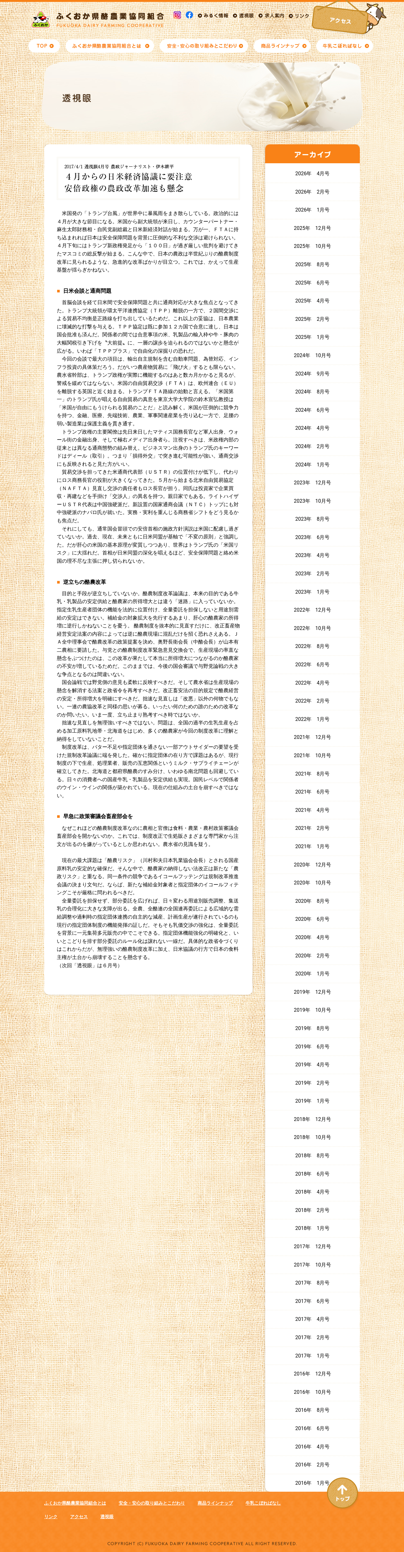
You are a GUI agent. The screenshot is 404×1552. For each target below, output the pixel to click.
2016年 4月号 (312, 1447)
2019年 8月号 (312, 1028)
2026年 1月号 (312, 210)
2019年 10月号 (312, 1010)
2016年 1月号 (312, 1483)
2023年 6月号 (312, 537)
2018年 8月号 (312, 1156)
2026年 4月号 (312, 174)
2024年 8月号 (312, 392)
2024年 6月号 (312, 410)
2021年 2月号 (312, 828)
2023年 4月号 (312, 555)
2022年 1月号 (312, 719)
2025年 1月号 (312, 337)
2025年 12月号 (312, 228)
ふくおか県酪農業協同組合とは (75, 1503)
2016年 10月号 (312, 1392)
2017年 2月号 (312, 1337)
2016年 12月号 (312, 1374)
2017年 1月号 (312, 1356)
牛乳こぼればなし (263, 1503)
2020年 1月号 (312, 974)
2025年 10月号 (312, 246)
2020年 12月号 (312, 865)
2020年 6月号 (312, 919)
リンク (50, 1516)
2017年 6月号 (312, 1301)
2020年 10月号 (312, 883)
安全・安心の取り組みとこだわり (152, 1503)
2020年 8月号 (312, 901)
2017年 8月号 (312, 1283)
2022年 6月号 (312, 665)
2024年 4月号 (312, 428)
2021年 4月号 (312, 810)
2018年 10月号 (312, 1137)
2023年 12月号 (312, 483)
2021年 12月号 (312, 737)
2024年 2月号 (312, 446)
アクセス (79, 1516)
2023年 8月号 (312, 519)
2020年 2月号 (312, 956)
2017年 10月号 (312, 1265)
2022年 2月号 (312, 701)
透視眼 (107, 1516)
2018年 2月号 (312, 1210)
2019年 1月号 (312, 1101)
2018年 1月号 (312, 1228)
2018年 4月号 (312, 1192)
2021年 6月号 (312, 792)
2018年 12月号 (312, 1119)
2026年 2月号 (312, 192)
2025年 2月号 (312, 319)
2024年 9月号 (312, 374)
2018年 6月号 (312, 1174)
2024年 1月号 (312, 465)
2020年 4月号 (312, 937)
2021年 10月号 (312, 755)
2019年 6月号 (312, 1047)
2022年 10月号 (312, 628)
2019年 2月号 (312, 1083)
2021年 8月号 (312, 774)
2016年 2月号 (312, 1465)
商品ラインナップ (215, 1503)
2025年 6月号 (312, 283)
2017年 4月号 (312, 1319)
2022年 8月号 (312, 646)
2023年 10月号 (312, 501)
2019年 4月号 (312, 1065)
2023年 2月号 (312, 574)
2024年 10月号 (312, 355)
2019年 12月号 (312, 992)
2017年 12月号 (312, 1246)
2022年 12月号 (312, 610)
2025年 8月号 (312, 264)
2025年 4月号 (312, 301)
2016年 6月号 (312, 1428)
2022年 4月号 (312, 683)
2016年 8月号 (312, 1410)
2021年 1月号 (312, 846)
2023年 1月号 (312, 592)
